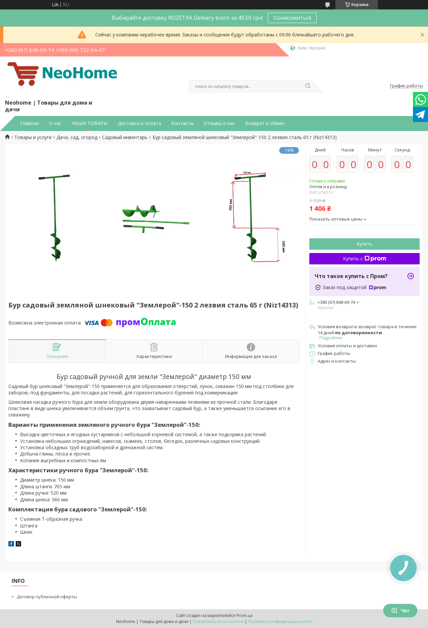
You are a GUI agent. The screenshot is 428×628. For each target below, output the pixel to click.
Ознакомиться (292, 17)
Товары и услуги (32, 137)
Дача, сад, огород (77, 137)
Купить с (364, 258)
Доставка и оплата (139, 123)
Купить (364, 244)
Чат (400, 611)
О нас (55, 123)
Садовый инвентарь (124, 137)
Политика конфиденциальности (280, 621)
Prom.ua (244, 615)
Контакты (182, 123)
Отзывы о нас (219, 123)
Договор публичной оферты (47, 597)
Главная (29, 123)
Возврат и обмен (265, 123)
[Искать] (307, 86)
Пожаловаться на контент (218, 621)
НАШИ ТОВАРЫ (90, 123)
